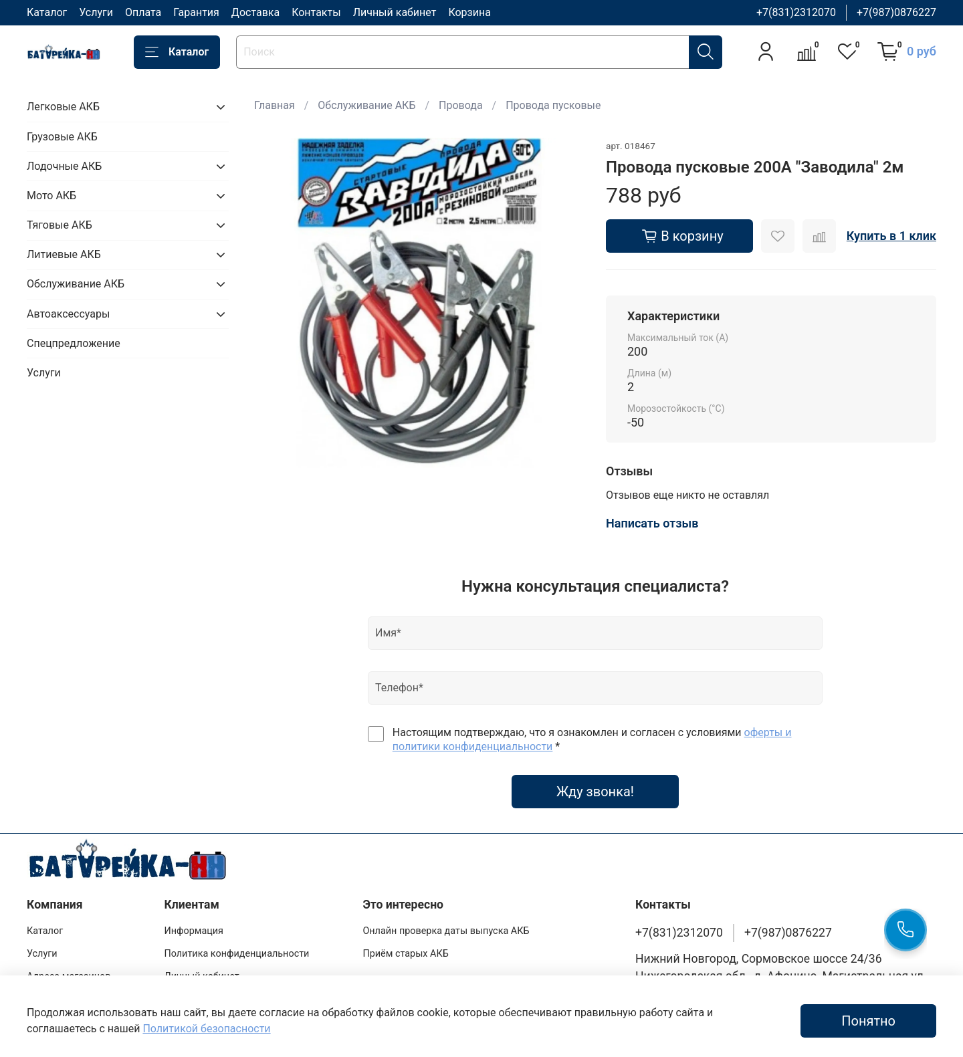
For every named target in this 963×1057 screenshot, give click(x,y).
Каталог (47, 12)
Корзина (469, 12)
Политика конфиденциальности (236, 953)
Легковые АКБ (63, 106)
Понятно (868, 1021)
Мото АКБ (51, 195)
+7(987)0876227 (896, 12)
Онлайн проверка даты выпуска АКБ (445, 931)
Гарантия (196, 12)
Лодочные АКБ (64, 166)
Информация (193, 931)
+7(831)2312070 (796, 12)
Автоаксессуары (68, 314)
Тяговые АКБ (59, 225)
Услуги (96, 12)
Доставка (255, 12)
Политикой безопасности (206, 1028)
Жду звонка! (595, 792)
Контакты (316, 12)
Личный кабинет (395, 12)
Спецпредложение (73, 343)
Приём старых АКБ (405, 953)
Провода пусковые (553, 105)
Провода (461, 105)
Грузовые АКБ (62, 136)
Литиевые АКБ (64, 254)
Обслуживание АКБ (366, 105)
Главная (274, 105)
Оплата (143, 12)
